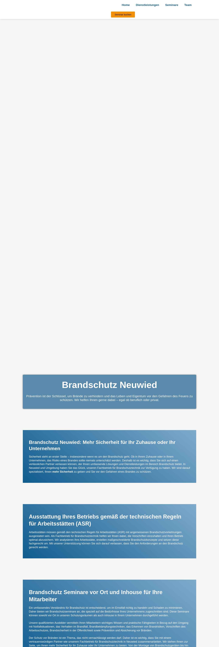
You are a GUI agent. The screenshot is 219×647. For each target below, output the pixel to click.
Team (188, 5)
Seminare (171, 5)
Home (126, 5)
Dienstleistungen (147, 5)
